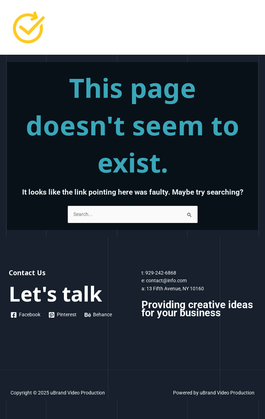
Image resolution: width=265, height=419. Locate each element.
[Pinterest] (63, 315)
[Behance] (98, 315)
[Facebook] (25, 315)
